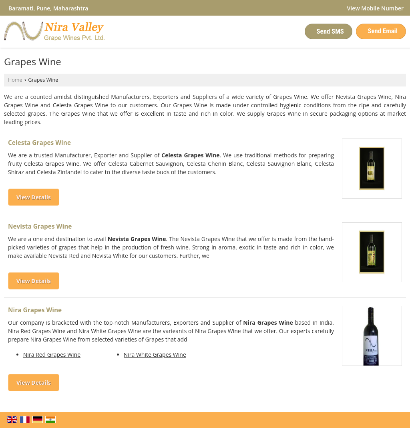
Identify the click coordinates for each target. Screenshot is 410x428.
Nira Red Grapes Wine (51, 354)
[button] (375, 8)
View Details (33, 197)
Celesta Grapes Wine (39, 143)
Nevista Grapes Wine (40, 226)
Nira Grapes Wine (35, 310)
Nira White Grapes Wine (155, 354)
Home (15, 79)
